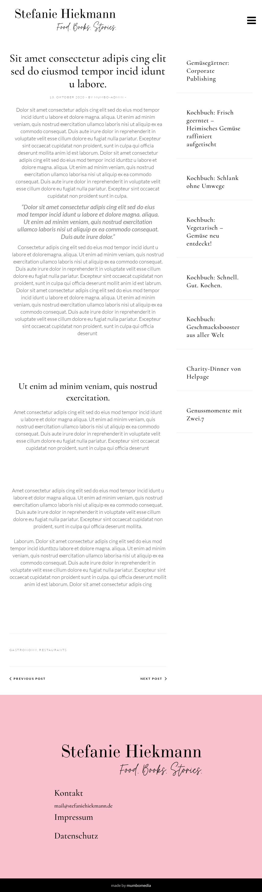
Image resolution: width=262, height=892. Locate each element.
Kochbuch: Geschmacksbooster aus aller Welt (213, 327)
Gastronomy (23, 650)
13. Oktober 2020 (68, 97)
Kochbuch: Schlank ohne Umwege (213, 182)
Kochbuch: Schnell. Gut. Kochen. (213, 281)
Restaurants (53, 650)
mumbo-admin (109, 97)
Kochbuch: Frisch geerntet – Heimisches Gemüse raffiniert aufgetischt (214, 128)
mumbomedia (139, 885)
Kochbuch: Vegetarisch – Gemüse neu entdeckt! (205, 231)
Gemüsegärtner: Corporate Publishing (208, 70)
